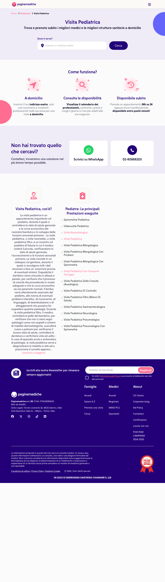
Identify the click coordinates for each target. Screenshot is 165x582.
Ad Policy (138, 407)
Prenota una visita (93, 407)
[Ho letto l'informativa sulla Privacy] (87, 377)
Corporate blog (141, 401)
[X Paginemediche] (21, 416)
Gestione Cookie (52, 471)
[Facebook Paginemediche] (12, 416)
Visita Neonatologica (76, 232)
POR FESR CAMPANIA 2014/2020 (139, 436)
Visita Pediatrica (73, 238)
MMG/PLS (114, 407)
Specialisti (114, 413)
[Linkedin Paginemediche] (45, 416)
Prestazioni (25, 13)
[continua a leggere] (33, 352)
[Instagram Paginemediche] (29, 416)
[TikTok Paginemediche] (37, 416)
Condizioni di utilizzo (20, 471)
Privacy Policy (37, 471)
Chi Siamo (138, 395)
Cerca (118, 45)
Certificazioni (140, 420)
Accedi (87, 395)
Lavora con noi (141, 426)
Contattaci (138, 413)
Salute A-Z (89, 401)
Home (14, 13)
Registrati (145, 370)
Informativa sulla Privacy (110, 376)
